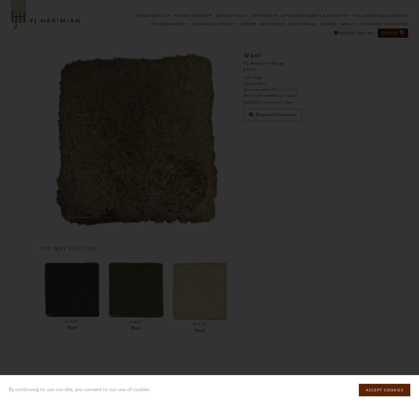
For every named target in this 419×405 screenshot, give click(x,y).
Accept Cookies (384, 390)
